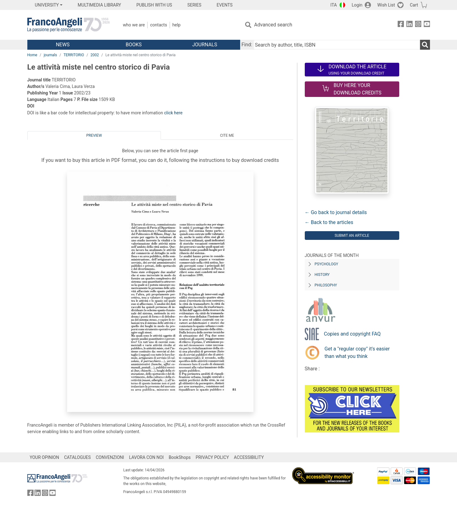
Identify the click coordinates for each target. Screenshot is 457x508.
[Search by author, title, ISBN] (337, 45)
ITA (334, 4)
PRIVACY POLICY (212, 457)
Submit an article (352, 235)
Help (176, 24)
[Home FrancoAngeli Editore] (68, 25)
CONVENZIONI (110, 457)
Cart (414, 4)
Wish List (386, 4)
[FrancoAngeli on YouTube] (427, 25)
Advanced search (273, 25)
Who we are (134, 24)
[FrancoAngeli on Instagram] (418, 25)
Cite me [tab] (227, 135)
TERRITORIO (73, 55)
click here (173, 112)
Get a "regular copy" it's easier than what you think (357, 352)
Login (357, 4)
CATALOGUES (77, 457)
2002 (94, 55)
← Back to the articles (329, 222)
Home (32, 55)
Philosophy (326, 285)
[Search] (425, 45)
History (322, 274)
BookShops (180, 457)
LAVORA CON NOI (146, 457)
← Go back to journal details (336, 212)
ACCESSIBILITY (249, 457)
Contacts (158, 24)
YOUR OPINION (44, 457)
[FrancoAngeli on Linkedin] (409, 25)
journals (50, 55)
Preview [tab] (94, 135)
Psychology (326, 264)
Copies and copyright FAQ (352, 334)
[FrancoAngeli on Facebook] (401, 25)
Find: (246, 45)
